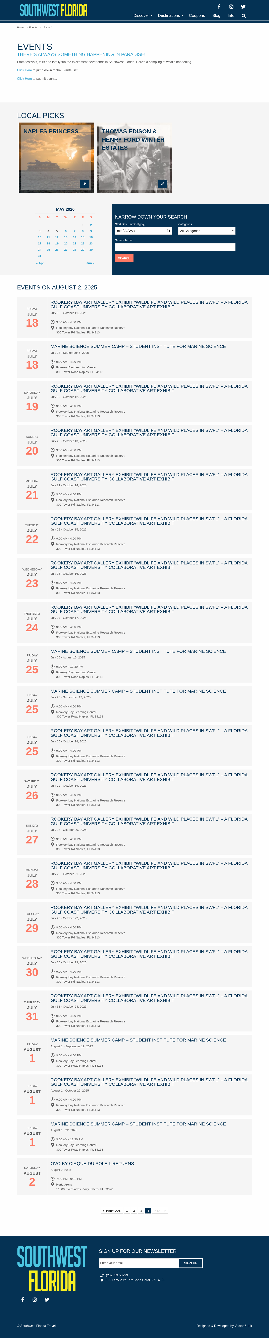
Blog (216, 15)
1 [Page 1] (127, 1210)
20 (65, 243)
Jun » (91, 263)
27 (65, 249)
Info (231, 15)
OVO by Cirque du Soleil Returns (92, 1163)
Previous (113, 1210)
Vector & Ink (243, 1326)
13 (65, 237)
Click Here (24, 70)
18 (48, 243)
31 (39, 256)
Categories (206, 229)
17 (39, 243)
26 (57, 249)
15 (83, 237)
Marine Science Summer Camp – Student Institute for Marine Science (138, 346)
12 (57, 237)
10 (39, 237)
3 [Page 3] (141, 1210)
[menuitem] (142, 15)
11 (48, 237)
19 (57, 243)
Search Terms (175, 245)
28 (74, 249)
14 (74, 237)
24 (39, 249)
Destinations (169, 15)
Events (33, 27)
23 (91, 243)
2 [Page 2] (134, 1210)
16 (91, 237)
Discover (141, 15)
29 (83, 249)
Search (124, 258)
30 (91, 249)
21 (74, 243)
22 (83, 243)
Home (20, 27)
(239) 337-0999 (117, 1275)
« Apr (40, 263)
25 (48, 249)
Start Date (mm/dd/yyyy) (143, 229)
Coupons (197, 15)
